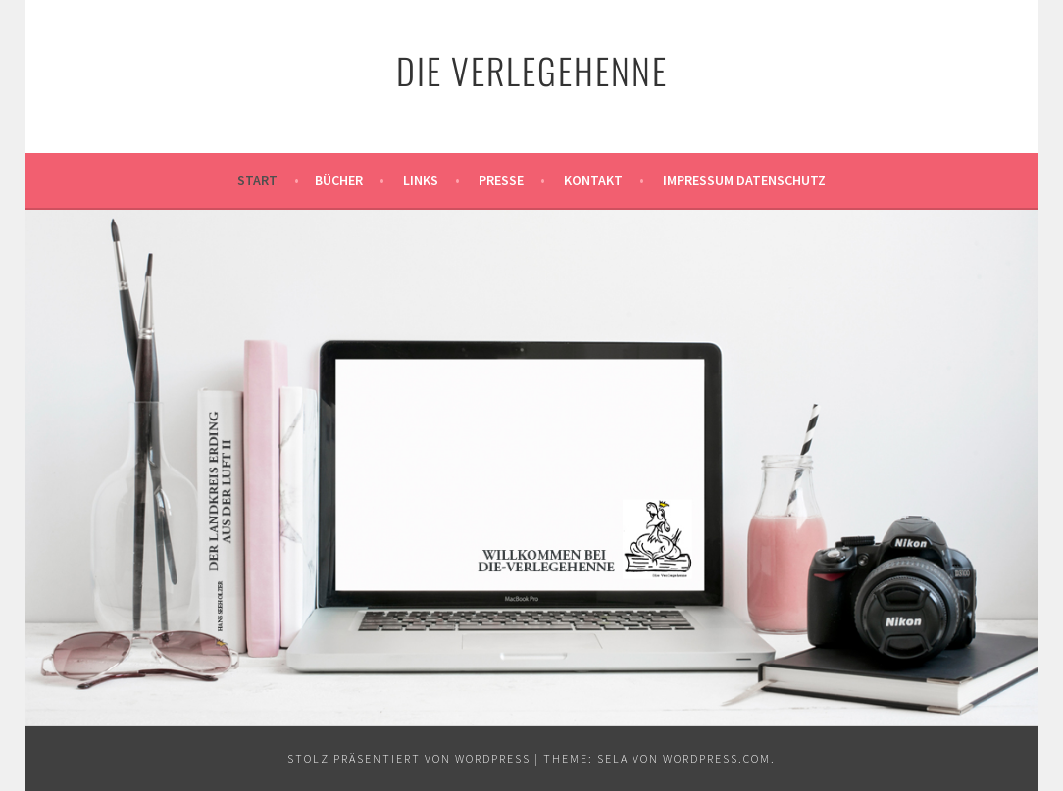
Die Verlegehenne (532, 70)
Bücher (339, 180)
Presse (501, 180)
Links (420, 180)
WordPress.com (717, 758)
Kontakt (593, 180)
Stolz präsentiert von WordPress (409, 758)
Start (257, 180)
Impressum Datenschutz (744, 180)
